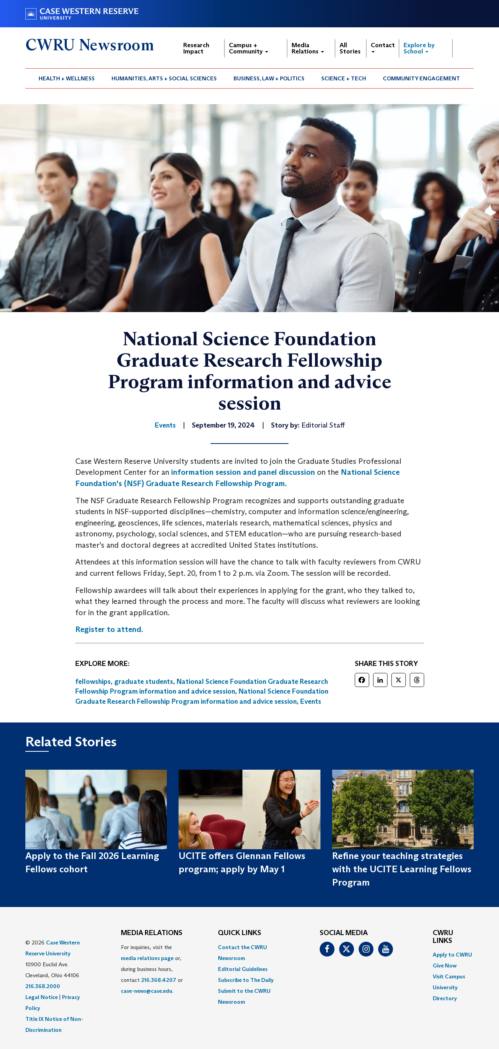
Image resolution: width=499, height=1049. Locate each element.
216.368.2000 (42, 986)
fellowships (93, 681)
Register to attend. (109, 629)
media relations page (147, 958)
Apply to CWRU (452, 954)
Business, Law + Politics (269, 78)
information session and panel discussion (243, 472)
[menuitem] (66, 78)
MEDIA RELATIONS (151, 933)
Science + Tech (343, 78)
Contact (383, 47)
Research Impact (196, 48)
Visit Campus (449, 976)
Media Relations (308, 48)
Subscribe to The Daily (246, 979)
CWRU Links (443, 937)
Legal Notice (41, 997)
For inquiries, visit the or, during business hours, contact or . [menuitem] (152, 969)
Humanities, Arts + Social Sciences (164, 78)
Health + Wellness (67, 78)
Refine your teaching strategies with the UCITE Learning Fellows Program (401, 869)
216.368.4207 (158, 979)
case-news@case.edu (146, 990)
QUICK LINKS (239, 933)
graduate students (143, 681)
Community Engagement (421, 78)
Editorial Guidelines (242, 969)
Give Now (445, 965)
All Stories (350, 48)
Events (310, 701)
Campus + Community (248, 48)
